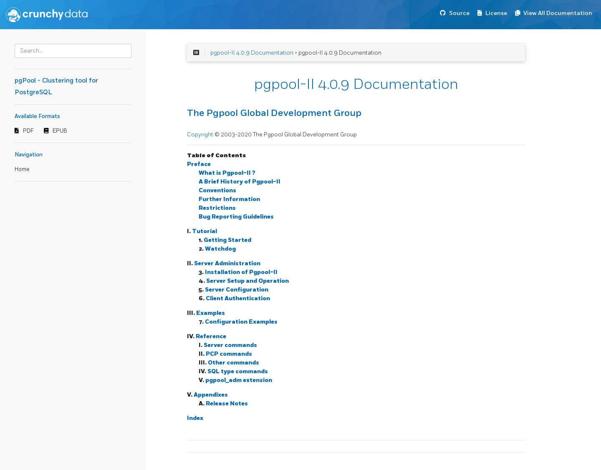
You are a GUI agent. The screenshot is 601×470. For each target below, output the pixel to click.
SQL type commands (237, 371)
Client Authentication (238, 298)
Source (459, 13)
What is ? (227, 172)
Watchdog (220, 248)
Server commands (230, 345)
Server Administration (227, 263)
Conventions (217, 190)
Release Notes (227, 403)
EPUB (60, 131)
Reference (211, 336)
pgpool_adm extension (238, 380)
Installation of (241, 272)
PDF (28, 131)
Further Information (229, 199)
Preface (199, 164)
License (496, 13)
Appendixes (211, 394)
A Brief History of (239, 181)
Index (195, 418)
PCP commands (229, 353)
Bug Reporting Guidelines (236, 216)
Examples (210, 313)
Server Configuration (236, 289)
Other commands (233, 362)
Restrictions (217, 207)
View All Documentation (557, 13)
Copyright (201, 134)
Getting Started (227, 240)
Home (22, 169)
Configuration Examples (241, 321)
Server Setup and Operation (247, 280)
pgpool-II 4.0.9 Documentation (251, 52)
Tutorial (204, 231)
